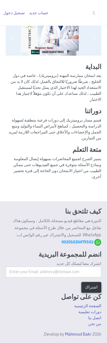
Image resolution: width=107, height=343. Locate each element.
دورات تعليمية (89, 311)
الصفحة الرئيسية (87, 305)
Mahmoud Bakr (78, 334)
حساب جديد (39, 12)
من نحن (94, 323)
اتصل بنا (94, 317)
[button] (94, 38)
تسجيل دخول (14, 12)
